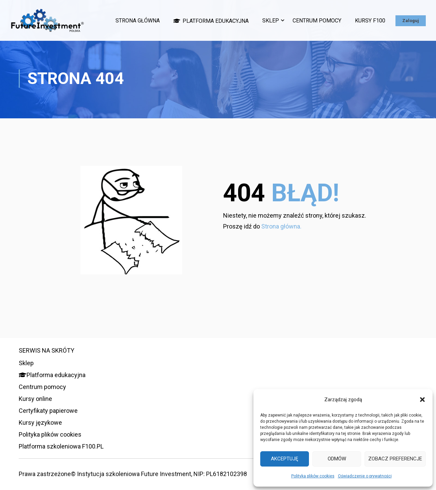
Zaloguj (410, 20)
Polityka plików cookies (312, 476)
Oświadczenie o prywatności (365, 476)
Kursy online (35, 398)
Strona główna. (281, 228)
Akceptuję (284, 459)
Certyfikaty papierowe (48, 410)
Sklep (270, 20)
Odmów (337, 459)
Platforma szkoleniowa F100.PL (61, 446)
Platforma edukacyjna (211, 20)
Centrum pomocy (317, 20)
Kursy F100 (370, 20)
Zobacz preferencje (395, 459)
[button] (422, 399)
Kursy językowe (40, 422)
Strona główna (137, 20)
